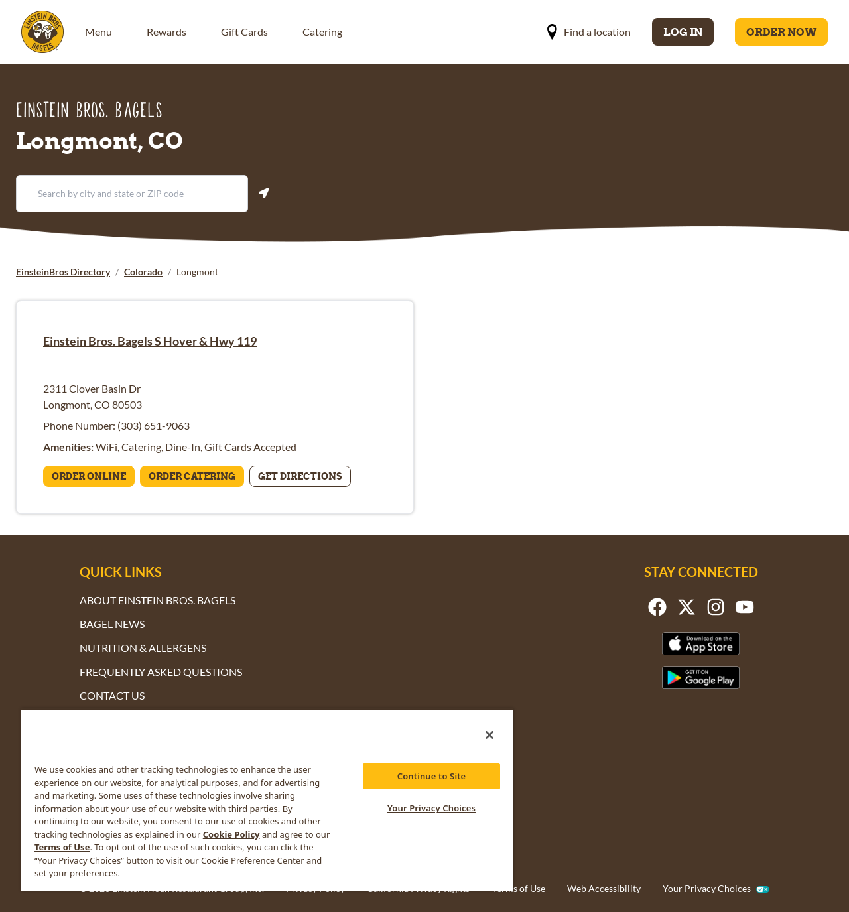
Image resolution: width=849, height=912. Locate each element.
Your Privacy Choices (707, 888)
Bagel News (112, 624)
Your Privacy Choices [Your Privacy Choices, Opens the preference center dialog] (431, 808)
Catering (322, 31)
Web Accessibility (604, 888)
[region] (267, 799)
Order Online (89, 476)
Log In (682, 31)
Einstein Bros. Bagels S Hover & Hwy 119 (150, 341)
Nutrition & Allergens (143, 647)
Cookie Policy (231, 834)
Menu (98, 31)
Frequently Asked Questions (161, 671)
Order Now (781, 31)
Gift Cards (244, 31)
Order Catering (192, 476)
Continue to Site (431, 776)
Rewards (166, 31)
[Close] (489, 734)
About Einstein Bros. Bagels (157, 600)
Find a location (589, 32)
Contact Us (112, 695)
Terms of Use (518, 888)
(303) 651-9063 (153, 425)
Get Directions (300, 476)
